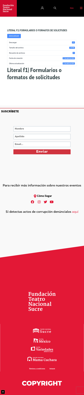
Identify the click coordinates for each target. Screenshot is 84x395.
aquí (75, 212)
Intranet (52, 369)
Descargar (14, 36)
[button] (55, 8)
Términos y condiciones (37, 369)
